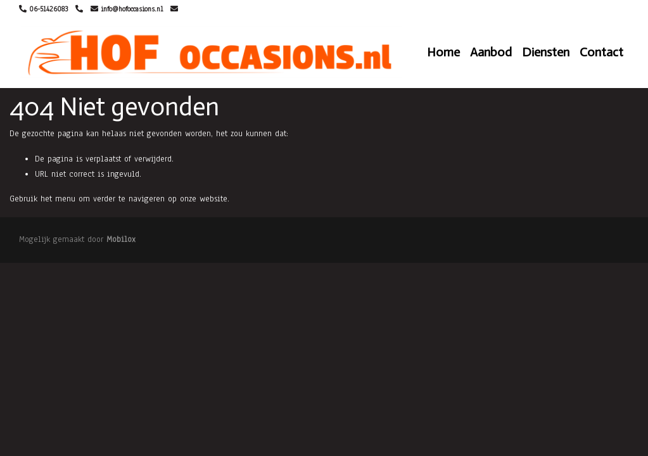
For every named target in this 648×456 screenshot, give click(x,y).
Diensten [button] (545, 52)
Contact (601, 52)
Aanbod (491, 52)
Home (443, 52)
